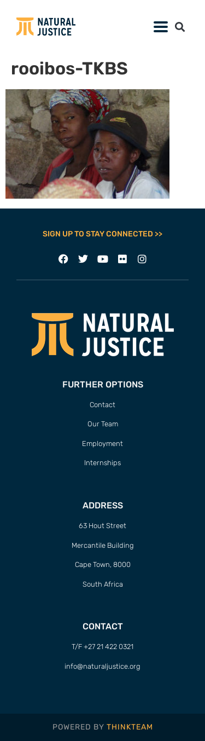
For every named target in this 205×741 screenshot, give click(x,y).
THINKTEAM (130, 727)
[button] (180, 27)
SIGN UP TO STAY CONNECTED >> (102, 234)
